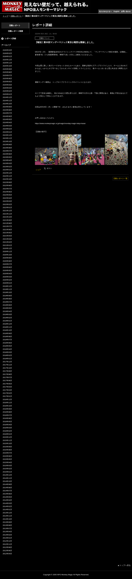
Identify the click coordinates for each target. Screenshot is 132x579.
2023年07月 (7, 151)
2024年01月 (7, 132)
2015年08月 (7, 450)
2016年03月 (7, 428)
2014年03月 (7, 503)
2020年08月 (7, 261)
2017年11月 (7, 365)
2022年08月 (7, 185)
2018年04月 (7, 349)
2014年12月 (7, 475)
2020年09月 (7, 258)
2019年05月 (7, 308)
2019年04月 (7, 311)
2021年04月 (7, 236)
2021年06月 (7, 230)
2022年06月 (7, 192)
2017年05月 (7, 384)
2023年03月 (7, 163)
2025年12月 (7, 60)
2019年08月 (7, 299)
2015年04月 (7, 462)
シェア (38, 170)
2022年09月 (7, 182)
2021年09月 (7, 220)
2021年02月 (7, 242)
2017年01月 (7, 396)
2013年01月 (7, 538)
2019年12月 (7, 286)
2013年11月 (7, 516)
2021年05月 (7, 233)
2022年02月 (7, 204)
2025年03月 (7, 88)
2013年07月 (7, 528)
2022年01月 (7, 207)
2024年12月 (7, 97)
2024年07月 (7, 113)
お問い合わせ (126, 11)
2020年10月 (7, 255)
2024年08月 (7, 110)
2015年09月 (7, 447)
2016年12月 (7, 399)
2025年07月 (7, 75)
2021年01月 (7, 245)
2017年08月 (7, 374)
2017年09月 (7, 371)
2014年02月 (7, 506)
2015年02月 (7, 469)
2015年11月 (7, 440)
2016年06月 (7, 418)
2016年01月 (7, 434)
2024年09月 (7, 107)
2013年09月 (7, 522)
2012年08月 (7, 547)
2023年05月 (7, 157)
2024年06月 (7, 116)
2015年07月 (7, 453)
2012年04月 (7, 554)
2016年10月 (7, 406)
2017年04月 (7, 387)
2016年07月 (7, 415)
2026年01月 (7, 56)
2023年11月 (7, 138)
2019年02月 (7, 318)
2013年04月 (7, 532)
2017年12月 (7, 362)
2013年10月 (7, 519)
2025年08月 (7, 72)
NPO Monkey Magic (65, 575)
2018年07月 (7, 340)
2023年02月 (7, 167)
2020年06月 (7, 267)
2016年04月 (7, 425)
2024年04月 (7, 122)
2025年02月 (7, 91)
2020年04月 (7, 274)
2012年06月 (7, 551)
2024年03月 (7, 126)
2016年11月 (7, 403)
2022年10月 (7, 179)
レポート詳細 (10, 38)
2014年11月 (7, 478)
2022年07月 (7, 189)
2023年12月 (7, 135)
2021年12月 (7, 211)
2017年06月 (7, 380)
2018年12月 (7, 324)
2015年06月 (7, 456)
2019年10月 (7, 292)
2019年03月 (7, 314)
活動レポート (16, 16)
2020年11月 (7, 251)
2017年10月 (7, 368)
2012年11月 (7, 544)
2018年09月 (7, 333)
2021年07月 (7, 226)
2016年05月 (7, 422)
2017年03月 (7, 390)
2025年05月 (7, 82)
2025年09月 (7, 69)
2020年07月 (7, 264)
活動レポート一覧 (120, 178)
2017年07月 (7, 377)
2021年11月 (7, 214)
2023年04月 (7, 160)
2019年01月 (7, 321)
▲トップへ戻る (124, 565)
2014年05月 (7, 497)
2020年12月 (7, 248)
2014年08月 (7, 488)
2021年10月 (7, 217)
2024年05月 (7, 119)
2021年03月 (7, 239)
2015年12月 (7, 437)
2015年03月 (7, 466)
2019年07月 (7, 302)
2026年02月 (7, 53)
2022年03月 (7, 201)
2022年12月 (7, 173)
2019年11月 (7, 289)
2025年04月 (7, 85)
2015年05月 (7, 459)
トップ (5, 16)
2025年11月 (7, 63)
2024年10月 (7, 104)
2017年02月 (7, 393)
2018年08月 (7, 337)
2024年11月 (7, 101)
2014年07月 (7, 491)
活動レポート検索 (15, 31)
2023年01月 (7, 170)
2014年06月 (7, 494)
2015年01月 (7, 472)
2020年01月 (7, 283)
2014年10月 (7, 481)
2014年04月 (7, 500)
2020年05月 (7, 270)
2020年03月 (7, 277)
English (116, 11)
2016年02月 (7, 431)
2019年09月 (7, 296)
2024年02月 (7, 129)
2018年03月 (7, 352)
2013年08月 (7, 525)
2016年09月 (7, 409)
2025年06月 (7, 78)
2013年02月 (7, 535)
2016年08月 (7, 412)
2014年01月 (7, 510)
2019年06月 (7, 305)
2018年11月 (7, 327)
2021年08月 (7, 223)
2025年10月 (7, 66)
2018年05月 (7, 346)
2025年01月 (7, 94)
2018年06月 (7, 343)
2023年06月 (7, 154)
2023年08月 (7, 148)
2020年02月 (7, 280)
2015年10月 (7, 443)
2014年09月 (7, 484)
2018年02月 (7, 355)
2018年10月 (7, 330)
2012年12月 (7, 541)
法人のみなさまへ (105, 11)
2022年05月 (7, 195)
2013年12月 (7, 513)
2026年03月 (7, 50)
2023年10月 (7, 141)
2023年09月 (7, 145)
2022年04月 (7, 198)
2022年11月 (7, 176)
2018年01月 (7, 359)
